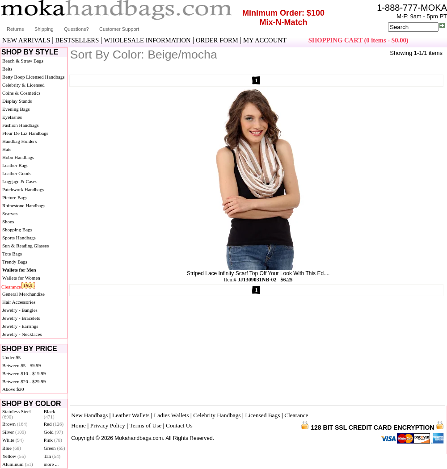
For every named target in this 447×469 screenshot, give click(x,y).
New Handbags (89, 415)
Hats (6, 149)
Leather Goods (16, 173)
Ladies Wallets (171, 415)
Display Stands (17, 101)
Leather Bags (15, 165)
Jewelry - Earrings (20, 326)
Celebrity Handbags (216, 415)
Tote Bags (12, 253)
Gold (53, 432)
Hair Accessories (18, 302)
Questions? (76, 29)
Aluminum (17, 464)
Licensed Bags (262, 415)
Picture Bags (14, 197)
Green (54, 448)
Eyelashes (12, 117)
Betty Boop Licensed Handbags (33, 77)
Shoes (8, 221)
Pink (53, 440)
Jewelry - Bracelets (21, 318)
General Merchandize (23, 294)
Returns (15, 29)
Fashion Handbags (20, 125)
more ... (51, 464)
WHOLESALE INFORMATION (147, 40)
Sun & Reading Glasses (25, 245)
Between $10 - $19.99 (24, 373)
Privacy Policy (107, 425)
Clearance (11, 286)
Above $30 (13, 389)
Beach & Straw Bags (22, 60)
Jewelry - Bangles (20, 310)
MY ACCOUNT (265, 40)
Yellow (13, 456)
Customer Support (119, 29)
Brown (15, 424)
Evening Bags (16, 109)
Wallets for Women (21, 278)
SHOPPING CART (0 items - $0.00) (358, 40)
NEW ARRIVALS (26, 40)
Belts (7, 68)
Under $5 (11, 357)
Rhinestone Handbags (23, 205)
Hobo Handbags (18, 157)
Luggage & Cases (19, 181)
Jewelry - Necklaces (22, 334)
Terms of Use (146, 425)
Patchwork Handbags (23, 189)
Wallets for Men (19, 269)
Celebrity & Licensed (23, 85)
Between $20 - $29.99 (24, 381)
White (13, 440)
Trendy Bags (14, 261)
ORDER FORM (217, 40)
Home (78, 425)
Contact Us (179, 425)
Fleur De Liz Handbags (25, 133)
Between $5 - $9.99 (21, 365)
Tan (52, 456)
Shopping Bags (17, 229)
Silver (14, 432)
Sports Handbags (19, 237)
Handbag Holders (19, 141)
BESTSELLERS (77, 40)
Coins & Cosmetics (21, 93)
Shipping (44, 29)
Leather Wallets (130, 415)
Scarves (9, 213)
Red (53, 424)
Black (49, 414)
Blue (11, 448)
